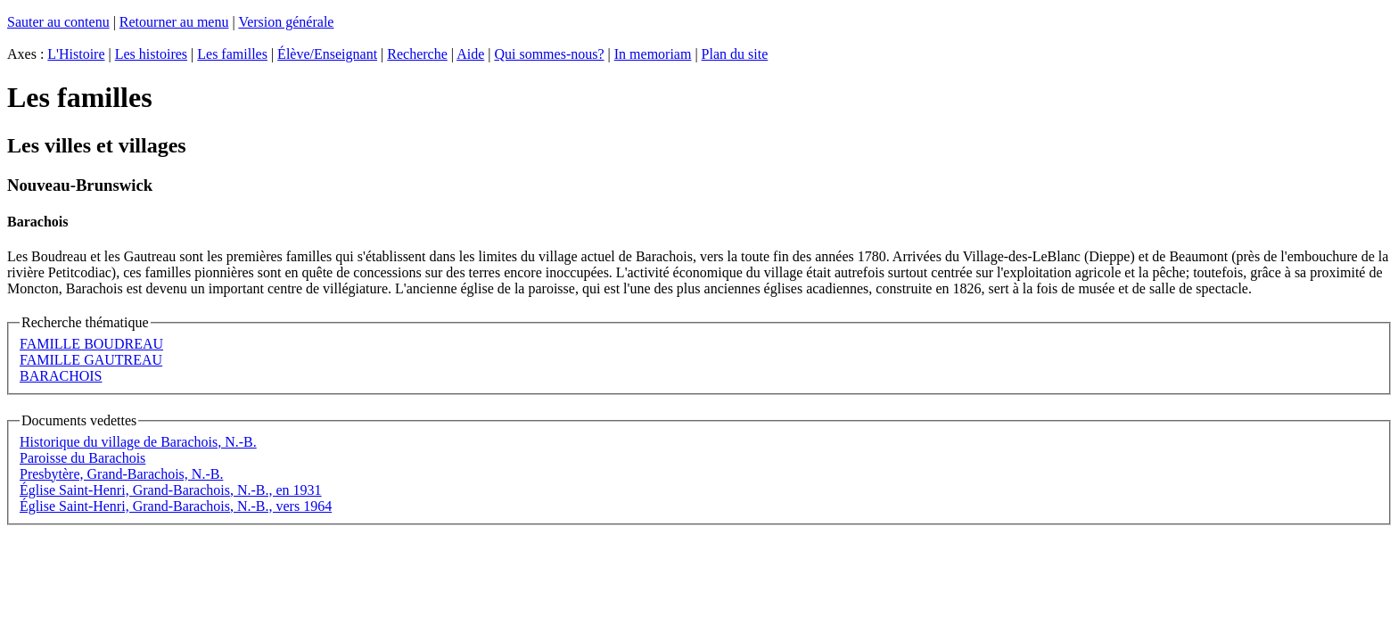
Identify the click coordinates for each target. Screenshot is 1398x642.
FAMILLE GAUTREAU (91, 359)
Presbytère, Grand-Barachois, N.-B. (121, 474)
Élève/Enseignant (327, 54)
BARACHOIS (61, 375)
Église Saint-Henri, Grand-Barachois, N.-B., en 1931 (171, 490)
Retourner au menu (174, 21)
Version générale (285, 21)
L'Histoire (75, 54)
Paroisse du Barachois (82, 457)
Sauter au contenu (58, 21)
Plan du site (735, 54)
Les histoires (151, 54)
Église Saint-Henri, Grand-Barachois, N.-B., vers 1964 (176, 506)
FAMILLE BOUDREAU (91, 343)
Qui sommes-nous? (549, 54)
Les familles (232, 54)
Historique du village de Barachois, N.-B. (138, 441)
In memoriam (653, 54)
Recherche (417, 54)
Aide (470, 54)
